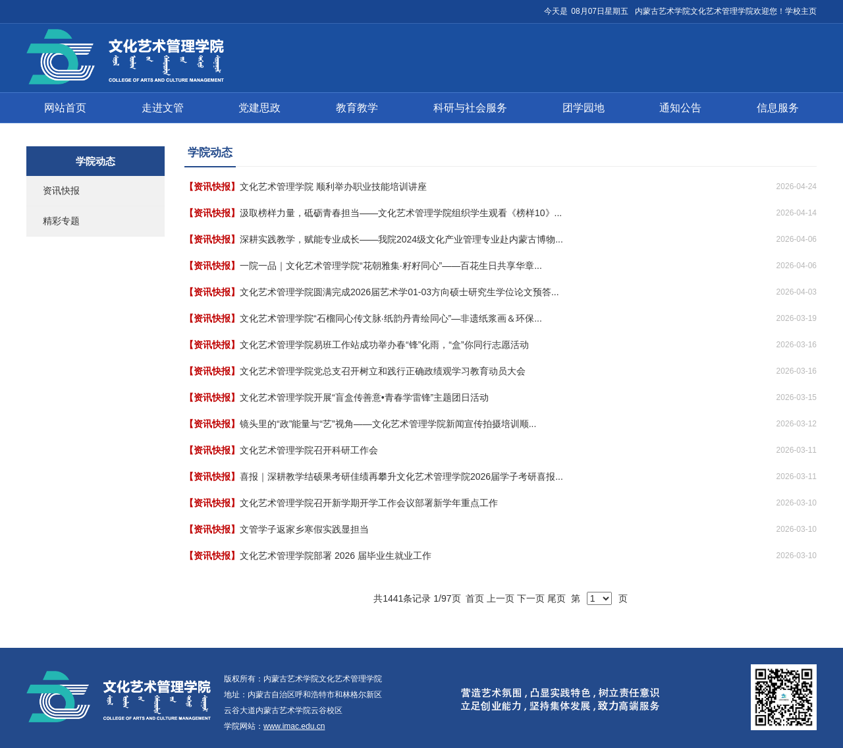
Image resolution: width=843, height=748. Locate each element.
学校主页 (801, 11)
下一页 (531, 598)
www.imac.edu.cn (294, 726)
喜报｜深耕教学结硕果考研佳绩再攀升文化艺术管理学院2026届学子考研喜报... (401, 476)
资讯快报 (61, 190)
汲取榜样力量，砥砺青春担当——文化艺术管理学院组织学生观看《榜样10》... (401, 213)
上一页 (500, 598)
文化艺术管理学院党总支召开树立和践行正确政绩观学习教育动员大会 (383, 371)
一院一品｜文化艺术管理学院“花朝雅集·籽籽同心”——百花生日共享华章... (391, 265)
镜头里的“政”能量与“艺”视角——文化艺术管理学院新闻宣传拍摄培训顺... (388, 423)
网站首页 (65, 107)
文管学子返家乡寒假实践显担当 (304, 529)
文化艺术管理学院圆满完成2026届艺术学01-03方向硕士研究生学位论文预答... (399, 292)
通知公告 (680, 107)
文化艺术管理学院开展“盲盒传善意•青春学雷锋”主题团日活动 (364, 397)
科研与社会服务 (470, 107)
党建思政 (259, 107)
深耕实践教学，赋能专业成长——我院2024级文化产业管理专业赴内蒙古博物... (401, 239)
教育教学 (357, 107)
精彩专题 (61, 221)
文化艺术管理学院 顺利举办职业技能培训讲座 (333, 186)
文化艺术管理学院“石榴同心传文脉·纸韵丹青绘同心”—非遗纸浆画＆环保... (391, 318)
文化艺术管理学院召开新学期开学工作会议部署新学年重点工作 (369, 503)
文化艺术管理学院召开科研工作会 (309, 450)
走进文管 (163, 107)
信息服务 (778, 107)
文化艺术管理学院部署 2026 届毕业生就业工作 (335, 555)
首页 (475, 598)
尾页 (556, 598)
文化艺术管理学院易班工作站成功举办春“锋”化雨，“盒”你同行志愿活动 (384, 344)
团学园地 (583, 107)
